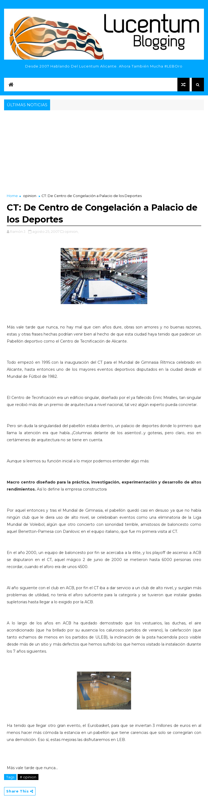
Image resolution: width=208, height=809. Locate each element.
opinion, (71, 231)
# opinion (28, 777)
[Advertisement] (104, 152)
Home (12, 196)
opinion (29, 196)
